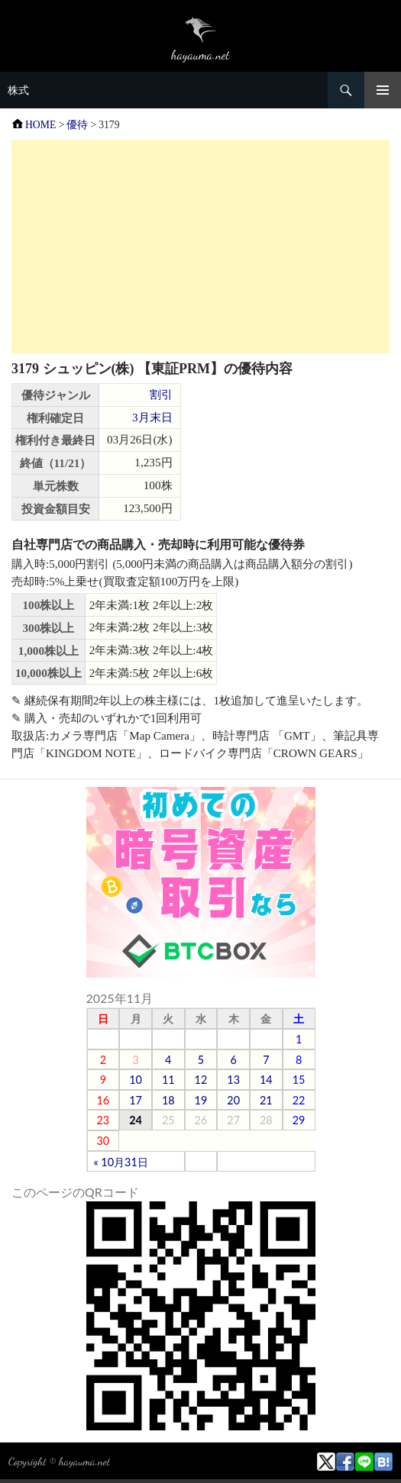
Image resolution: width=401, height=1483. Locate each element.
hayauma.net (84, 1461)
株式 (18, 90)
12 (201, 1079)
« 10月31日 (121, 1162)
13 (233, 1079)
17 (135, 1100)
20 (233, 1100)
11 (168, 1079)
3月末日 (152, 417)
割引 (161, 394)
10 (135, 1079)
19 (201, 1100)
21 (266, 1100)
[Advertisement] (200, 246)
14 (266, 1079)
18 (168, 1100)
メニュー (382, 90)
